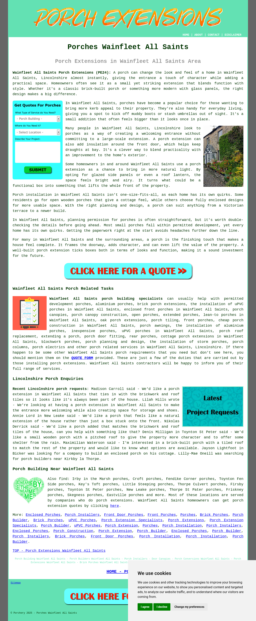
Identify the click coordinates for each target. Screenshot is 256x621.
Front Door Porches (123, 515)
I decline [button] (162, 606)
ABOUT (198, 35)
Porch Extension (121, 526)
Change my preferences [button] (189, 606)
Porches (188, 515)
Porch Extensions (186, 520)
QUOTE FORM (82, 358)
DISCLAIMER (233, 35)
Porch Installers (82, 515)
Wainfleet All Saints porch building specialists (106, 299)
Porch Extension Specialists (131, 520)
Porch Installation (182, 526)
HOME (186, 35)
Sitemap (16, 582)
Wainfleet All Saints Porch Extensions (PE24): (62, 73)
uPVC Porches (82, 520)
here (114, 506)
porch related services (114, 347)
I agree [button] (145, 606)
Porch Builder (55, 526)
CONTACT (214, 35)
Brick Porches (214, 515)
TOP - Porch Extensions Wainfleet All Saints (59, 551)
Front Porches (162, 515)
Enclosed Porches (43, 515)
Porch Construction (73, 531)
